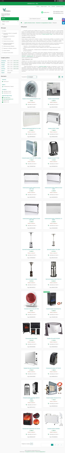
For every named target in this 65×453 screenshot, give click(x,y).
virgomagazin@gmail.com (8, 99)
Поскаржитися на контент (30, 451)
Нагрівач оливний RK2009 (53, 98)
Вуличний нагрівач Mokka (31, 279)
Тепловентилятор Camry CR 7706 (31, 308)
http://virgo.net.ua (6, 97)
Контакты (53, 6)
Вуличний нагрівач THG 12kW (53, 249)
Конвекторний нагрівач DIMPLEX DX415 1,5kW (53, 188)
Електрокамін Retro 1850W (31, 338)
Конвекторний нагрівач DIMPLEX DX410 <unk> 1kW (31, 188)
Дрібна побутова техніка (30, 22)
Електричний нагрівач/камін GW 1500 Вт (31, 428)
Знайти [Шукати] (50, 18)
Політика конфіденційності (40, 451)
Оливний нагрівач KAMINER (53, 428)
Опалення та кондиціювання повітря (44, 22)
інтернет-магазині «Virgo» (47, 34)
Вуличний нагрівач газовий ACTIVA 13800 (31, 249)
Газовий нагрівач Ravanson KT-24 (53, 397)
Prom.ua (38, 450)
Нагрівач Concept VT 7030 (53, 158)
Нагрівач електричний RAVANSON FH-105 (31, 98)
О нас (49, 6)
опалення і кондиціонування (27, 56)
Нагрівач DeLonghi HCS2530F (53, 338)
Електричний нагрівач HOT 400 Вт (53, 368)
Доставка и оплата (59, 6)
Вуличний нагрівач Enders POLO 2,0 (53, 279)
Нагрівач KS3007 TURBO (53, 128)
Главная (37, 6)
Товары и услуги (44, 6)
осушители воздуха (43, 66)
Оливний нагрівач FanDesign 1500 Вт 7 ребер (31, 398)
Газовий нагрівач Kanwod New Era (53, 308)
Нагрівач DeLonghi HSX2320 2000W (31, 368)
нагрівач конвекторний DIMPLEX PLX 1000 (31, 128)
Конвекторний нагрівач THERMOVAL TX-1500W (53, 219)
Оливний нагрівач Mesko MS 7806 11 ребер (31, 158)
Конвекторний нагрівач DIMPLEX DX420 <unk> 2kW (31, 219)
